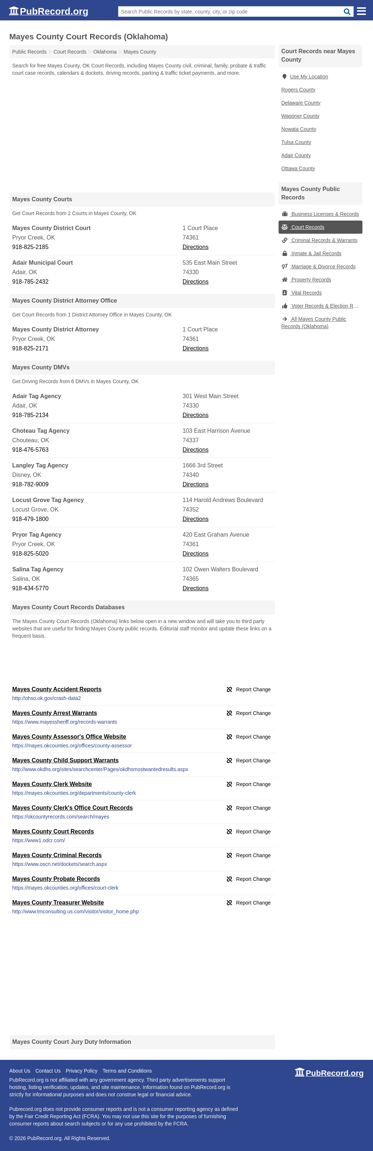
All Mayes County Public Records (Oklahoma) (313, 322)
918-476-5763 (30, 450)
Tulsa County (296, 142)
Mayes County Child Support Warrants (65, 760)
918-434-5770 (30, 588)
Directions (196, 247)
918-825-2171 (30, 348)
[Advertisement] (142, 134)
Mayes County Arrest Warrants (54, 713)
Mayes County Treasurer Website (58, 902)
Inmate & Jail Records (311, 253)
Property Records (306, 280)
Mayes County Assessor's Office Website (69, 737)
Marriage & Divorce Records (318, 266)
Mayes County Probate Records (56, 879)
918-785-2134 (30, 415)
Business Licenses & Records (320, 214)
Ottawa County (298, 168)
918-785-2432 (30, 282)
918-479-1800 (30, 519)
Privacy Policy (81, 1071)
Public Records (29, 52)
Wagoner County (300, 116)
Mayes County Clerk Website (52, 784)
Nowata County (298, 129)
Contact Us (48, 1071)
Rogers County (298, 90)
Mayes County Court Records (53, 831)
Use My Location (304, 76)
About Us (20, 1071)
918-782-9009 (30, 484)
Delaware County (300, 103)
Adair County (296, 155)
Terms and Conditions (127, 1071)
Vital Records (301, 293)
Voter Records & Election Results (321, 306)
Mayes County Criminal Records (57, 855)
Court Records (303, 227)
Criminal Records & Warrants (319, 240)
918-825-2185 (30, 247)
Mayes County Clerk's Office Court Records (72, 808)
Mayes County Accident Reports (57, 689)
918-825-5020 (30, 554)
